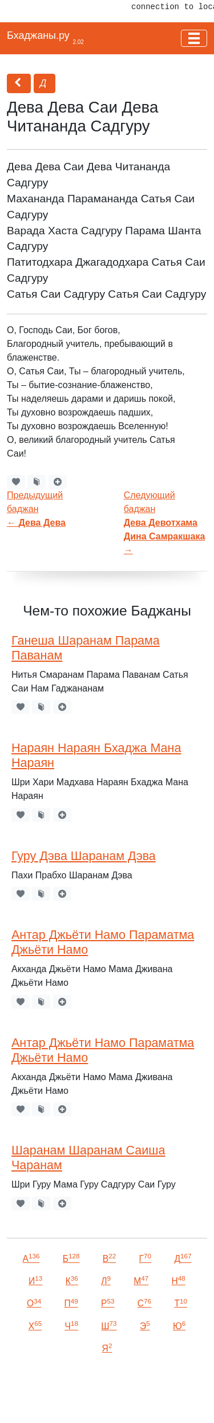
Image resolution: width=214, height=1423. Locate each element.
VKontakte (62, 1398)
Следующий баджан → (164, 522)
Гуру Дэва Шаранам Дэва (83, 856)
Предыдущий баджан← (36, 508)
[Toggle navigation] (194, 38)
